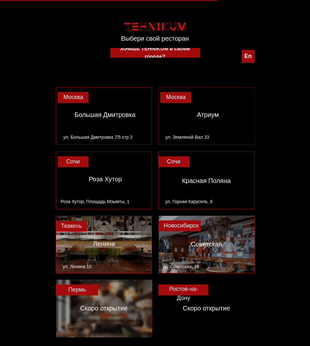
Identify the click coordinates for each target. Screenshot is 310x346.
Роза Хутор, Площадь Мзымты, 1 (95, 201)
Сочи (73, 161)
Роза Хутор (105, 179)
